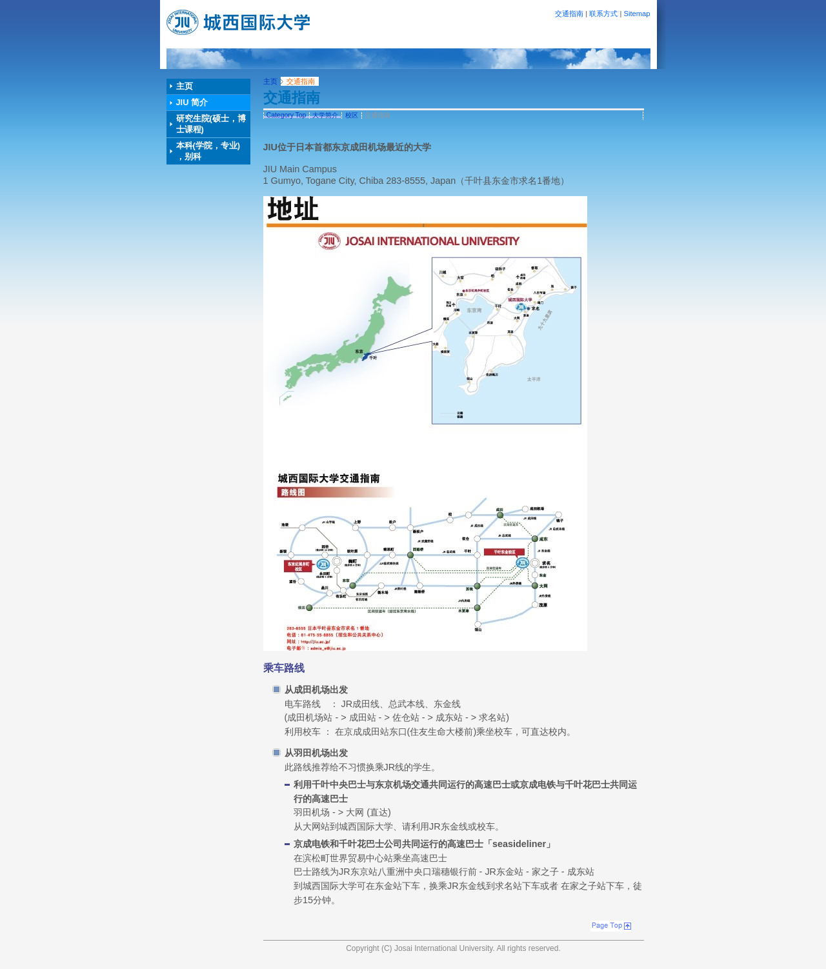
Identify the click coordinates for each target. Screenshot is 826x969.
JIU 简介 (192, 102)
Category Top (287, 115)
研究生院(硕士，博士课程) (211, 124)
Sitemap (636, 13)
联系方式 (603, 13)
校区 (351, 115)
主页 (184, 86)
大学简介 (325, 115)
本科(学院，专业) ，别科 (208, 151)
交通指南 (569, 13)
